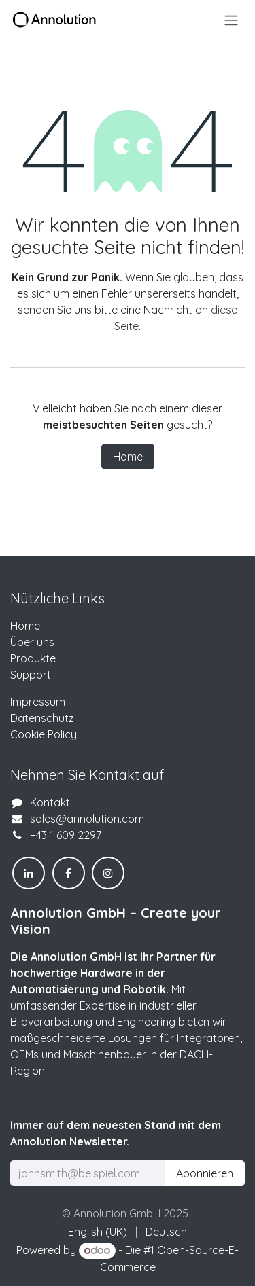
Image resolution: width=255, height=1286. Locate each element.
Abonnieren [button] (204, 1173)
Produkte (33, 658)
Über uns (32, 642)
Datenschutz (42, 718)
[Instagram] (108, 873)
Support (30, 674)
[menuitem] (97, 1231)
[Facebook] (68, 873)
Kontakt (50, 802)
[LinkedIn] (28, 873)
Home (128, 456)
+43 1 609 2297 (65, 835)
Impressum (37, 702)
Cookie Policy (43, 734)
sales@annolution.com (87, 818)
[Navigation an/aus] (231, 19)
